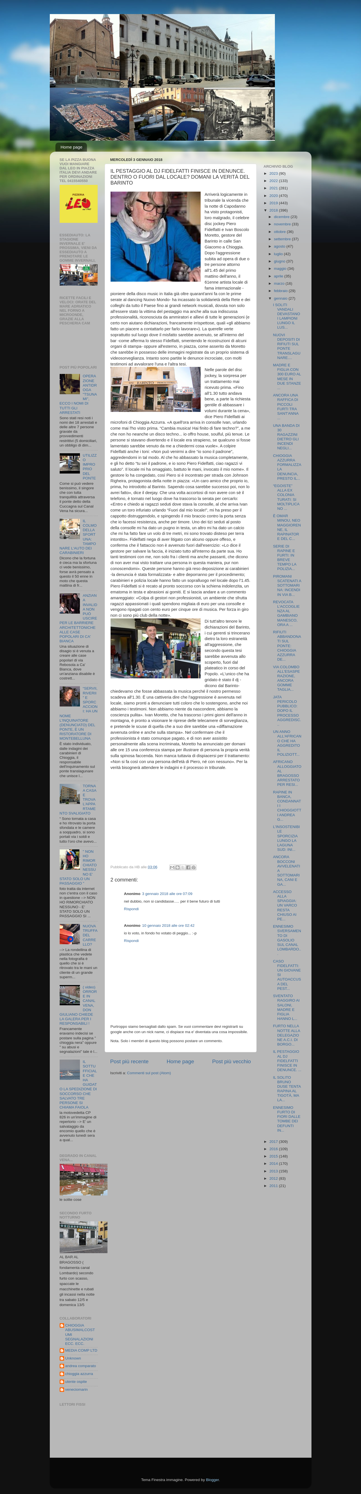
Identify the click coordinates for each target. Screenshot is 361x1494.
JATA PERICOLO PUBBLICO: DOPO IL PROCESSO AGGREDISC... (287, 710)
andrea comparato (80, 1366)
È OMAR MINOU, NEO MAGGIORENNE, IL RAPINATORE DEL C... (287, 527)
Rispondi (131, 909)
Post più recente (129, 1061)
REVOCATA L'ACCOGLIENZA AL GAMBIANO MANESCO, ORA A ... (286, 613)
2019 (274, 203)
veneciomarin (76, 1389)
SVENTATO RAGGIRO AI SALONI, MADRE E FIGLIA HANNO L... (286, 1007)
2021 (274, 188)
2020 (274, 196)
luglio (279, 254)
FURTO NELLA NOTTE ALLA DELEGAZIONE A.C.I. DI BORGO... (286, 1035)
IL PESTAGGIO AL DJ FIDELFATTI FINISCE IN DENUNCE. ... (287, 1060)
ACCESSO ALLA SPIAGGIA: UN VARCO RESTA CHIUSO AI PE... (285, 905)
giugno (280, 261)
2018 (274, 210)
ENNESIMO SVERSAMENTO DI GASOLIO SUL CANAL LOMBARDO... (287, 940)
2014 (274, 1163)
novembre (283, 224)
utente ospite (76, 1381)
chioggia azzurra (79, 1374)
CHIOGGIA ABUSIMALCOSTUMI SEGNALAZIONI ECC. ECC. (80, 1334)
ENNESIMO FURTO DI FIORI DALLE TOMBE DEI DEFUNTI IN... (287, 1118)
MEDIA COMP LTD (81, 1350)
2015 (274, 1156)
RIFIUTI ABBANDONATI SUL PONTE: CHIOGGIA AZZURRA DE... (287, 645)
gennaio (281, 298)
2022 (274, 181)
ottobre (280, 232)
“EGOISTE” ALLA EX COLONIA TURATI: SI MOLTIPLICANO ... (286, 497)
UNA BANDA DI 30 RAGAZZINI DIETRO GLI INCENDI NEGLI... (286, 436)
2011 (274, 1186)
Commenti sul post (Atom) (149, 1073)
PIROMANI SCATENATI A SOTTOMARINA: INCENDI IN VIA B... (287, 585)
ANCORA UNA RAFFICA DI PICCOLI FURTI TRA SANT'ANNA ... (285, 406)
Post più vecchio (231, 1061)
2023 (274, 173)
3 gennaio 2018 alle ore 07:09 (167, 894)
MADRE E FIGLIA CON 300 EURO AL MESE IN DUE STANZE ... (287, 376)
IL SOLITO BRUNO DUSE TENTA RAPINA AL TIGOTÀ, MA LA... (287, 1088)
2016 (274, 1149)
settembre (283, 239)
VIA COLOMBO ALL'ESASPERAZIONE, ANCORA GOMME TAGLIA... (286, 678)
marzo (280, 283)
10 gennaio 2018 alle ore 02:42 (168, 925)
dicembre (282, 217)
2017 (274, 1141)
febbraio (281, 291)
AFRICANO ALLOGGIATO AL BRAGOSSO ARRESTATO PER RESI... (287, 773)
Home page (71, 147)
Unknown (73, 1358)
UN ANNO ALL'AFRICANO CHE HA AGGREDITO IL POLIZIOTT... (287, 743)
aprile (279, 276)
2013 (274, 1171)
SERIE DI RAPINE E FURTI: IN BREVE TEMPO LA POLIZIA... (284, 557)
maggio (281, 268)
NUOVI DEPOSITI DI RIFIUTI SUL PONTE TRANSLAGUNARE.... (287, 346)
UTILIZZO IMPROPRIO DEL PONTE (90, 466)
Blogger (212, 1480)
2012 (274, 1178)
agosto (280, 246)
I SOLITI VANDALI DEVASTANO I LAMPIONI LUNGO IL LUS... (286, 316)
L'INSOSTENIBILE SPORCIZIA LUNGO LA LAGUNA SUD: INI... (286, 838)
